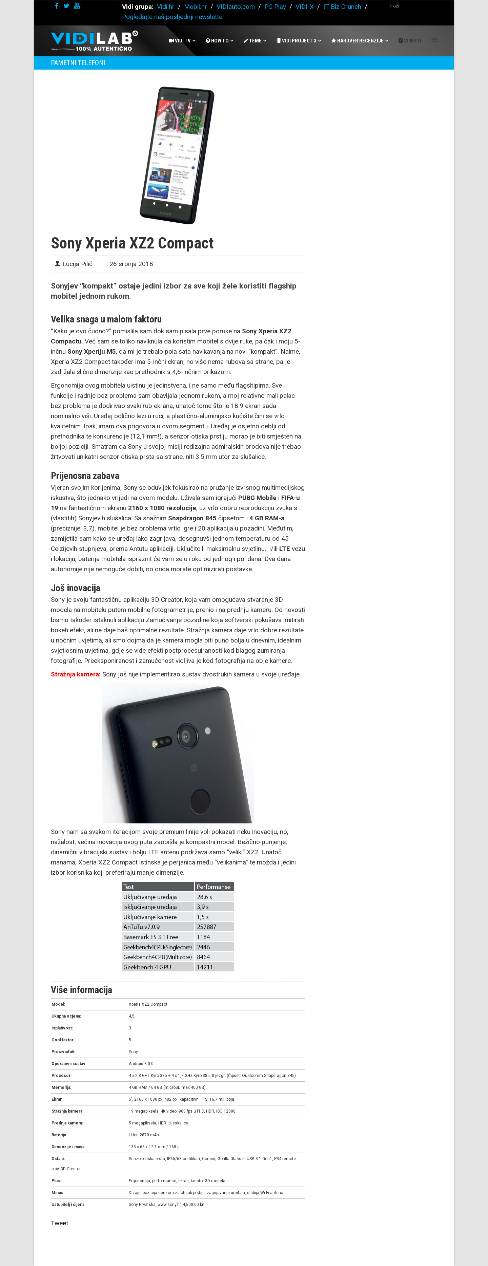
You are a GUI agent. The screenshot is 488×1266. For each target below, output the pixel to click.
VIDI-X (306, 7)
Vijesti (410, 41)
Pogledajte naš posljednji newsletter (173, 17)
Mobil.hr (195, 7)
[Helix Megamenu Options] (434, 40)
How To (217, 41)
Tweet (59, 1223)
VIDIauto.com (236, 7)
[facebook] (57, 6)
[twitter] (66, 6)
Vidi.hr (166, 7)
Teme (253, 41)
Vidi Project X (297, 41)
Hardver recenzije (357, 41)
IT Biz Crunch (342, 7)
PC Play (275, 7)
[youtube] (77, 6)
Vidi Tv (180, 41)
